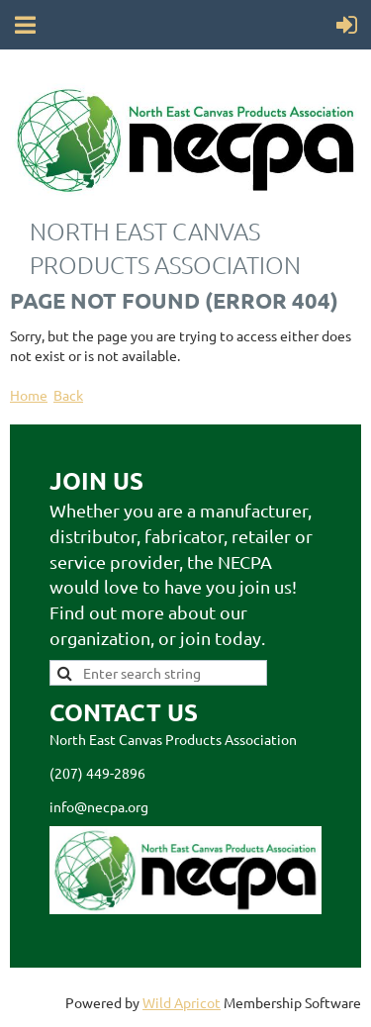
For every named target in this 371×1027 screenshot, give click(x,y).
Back (68, 395)
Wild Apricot (181, 1002)
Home (28, 395)
